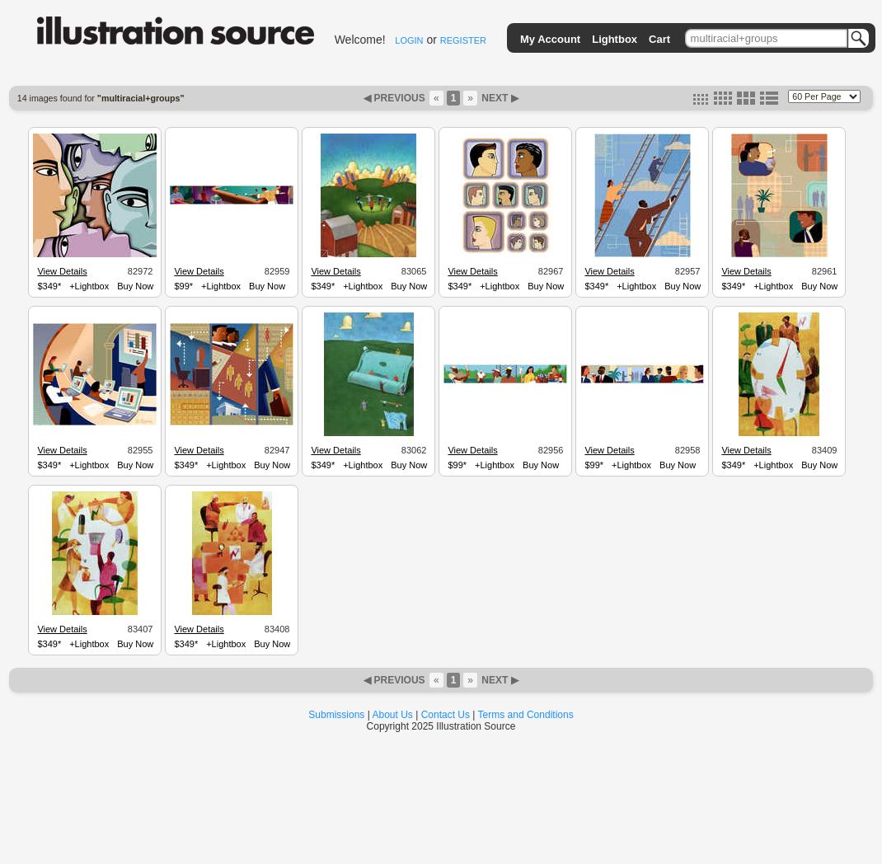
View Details (62, 271)
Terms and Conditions (526, 715)
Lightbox (614, 39)
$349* (49, 286)
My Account (550, 39)
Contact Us (445, 715)
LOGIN (409, 40)
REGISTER (463, 40)
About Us (393, 715)
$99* (183, 286)
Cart (659, 39)
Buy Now (135, 286)
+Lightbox (89, 286)
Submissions (336, 715)
